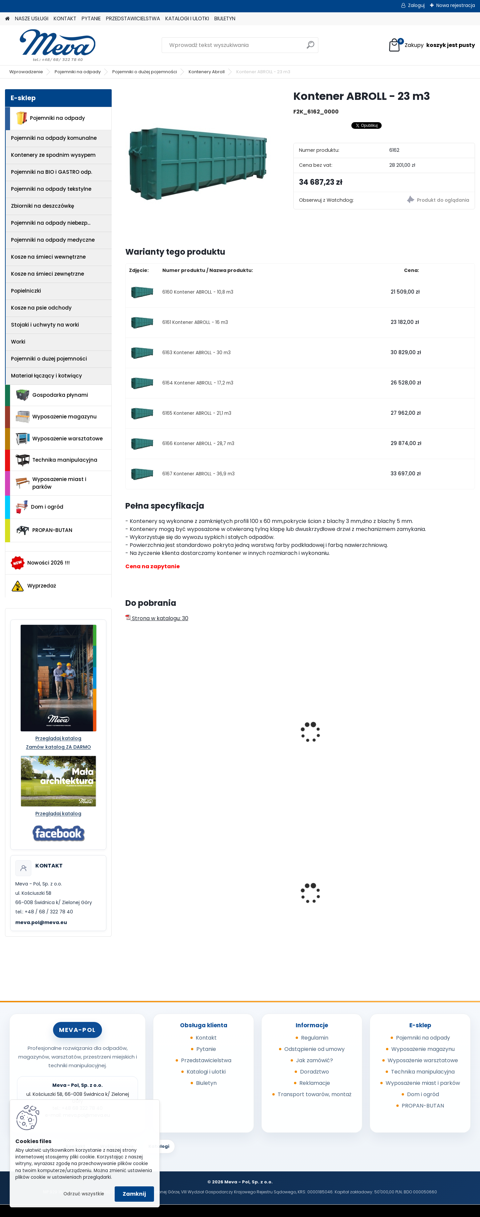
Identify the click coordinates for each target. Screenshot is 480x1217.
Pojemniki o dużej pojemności (144, 72)
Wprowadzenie (26, 72)
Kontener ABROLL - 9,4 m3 (252, 748)
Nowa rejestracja (455, 5)
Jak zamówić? (314, 1060)
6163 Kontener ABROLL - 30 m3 (196, 353)
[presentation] (128, 725)
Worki (18, 341)
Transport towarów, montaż (314, 1094)
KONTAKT (65, 18)
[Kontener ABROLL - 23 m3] (198, 162)
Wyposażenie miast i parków (51, 483)
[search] (310, 47)
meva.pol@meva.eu (41, 922)
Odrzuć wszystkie (83, 1194)
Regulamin (314, 1038)
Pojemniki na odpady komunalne (54, 137)
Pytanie (206, 1049)
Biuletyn (206, 1083)
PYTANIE (91, 18)
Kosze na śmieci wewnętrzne (48, 256)
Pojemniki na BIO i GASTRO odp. (51, 171)
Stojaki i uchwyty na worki (45, 324)
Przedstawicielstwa (206, 1060)
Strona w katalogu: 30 (156, 618)
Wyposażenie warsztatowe (59, 439)
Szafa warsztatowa (422, 885)
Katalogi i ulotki (206, 1072)
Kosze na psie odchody (41, 307)
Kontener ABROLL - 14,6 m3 (341, 748)
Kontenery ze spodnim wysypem (53, 154)
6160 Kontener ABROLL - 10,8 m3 (197, 292)
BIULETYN (224, 18)
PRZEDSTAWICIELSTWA (133, 18)
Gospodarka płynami (52, 395)
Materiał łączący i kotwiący (46, 375)
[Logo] (51, 45)
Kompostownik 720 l (156, 895)
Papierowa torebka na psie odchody (342, 897)
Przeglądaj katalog (58, 738)
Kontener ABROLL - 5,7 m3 (163, 748)
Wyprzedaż (33, 586)
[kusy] (143, 935)
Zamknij (134, 1194)
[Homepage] (7, 18)
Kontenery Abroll (207, 72)
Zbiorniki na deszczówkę (42, 205)
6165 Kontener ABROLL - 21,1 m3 (196, 413)
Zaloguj (416, 5)
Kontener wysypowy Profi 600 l (251, 887)
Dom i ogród (39, 507)
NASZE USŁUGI (31, 18)
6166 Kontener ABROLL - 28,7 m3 (198, 443)
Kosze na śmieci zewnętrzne (47, 273)
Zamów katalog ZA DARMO (58, 747)
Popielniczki (26, 290)
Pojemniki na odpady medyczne (53, 239)
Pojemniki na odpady (78, 72)
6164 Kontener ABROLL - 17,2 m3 (197, 383)
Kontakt (206, 1038)
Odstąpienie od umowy (314, 1049)
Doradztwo (314, 1072)
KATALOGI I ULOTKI (187, 18)
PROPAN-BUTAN (44, 531)
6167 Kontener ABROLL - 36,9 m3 (198, 474)
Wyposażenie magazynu (56, 417)
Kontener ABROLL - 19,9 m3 (430, 748)
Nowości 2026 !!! (40, 563)
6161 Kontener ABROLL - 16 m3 (195, 322)
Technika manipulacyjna (56, 460)
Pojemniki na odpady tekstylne (51, 188)
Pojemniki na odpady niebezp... (50, 222)
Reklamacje (314, 1083)
